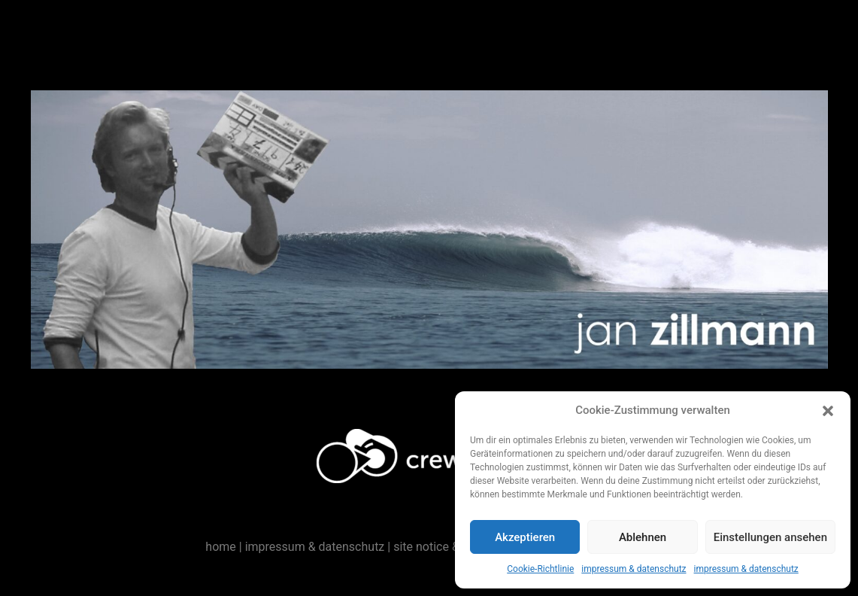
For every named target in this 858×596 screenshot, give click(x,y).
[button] (827, 410)
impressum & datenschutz (633, 569)
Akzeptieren (525, 537)
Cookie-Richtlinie (540, 569)
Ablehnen (642, 537)
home (220, 547)
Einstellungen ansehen (770, 537)
